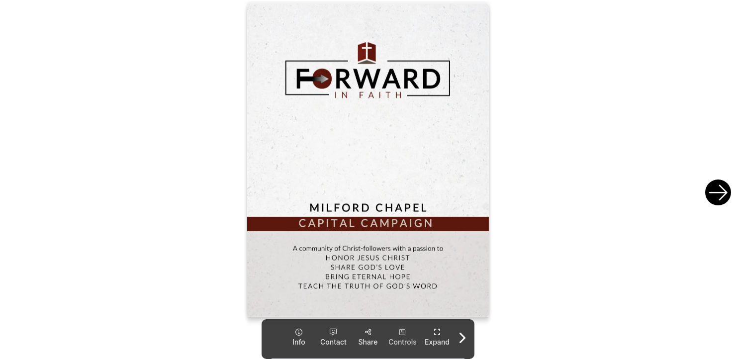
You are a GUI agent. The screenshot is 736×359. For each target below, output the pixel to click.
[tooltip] (298, 337)
